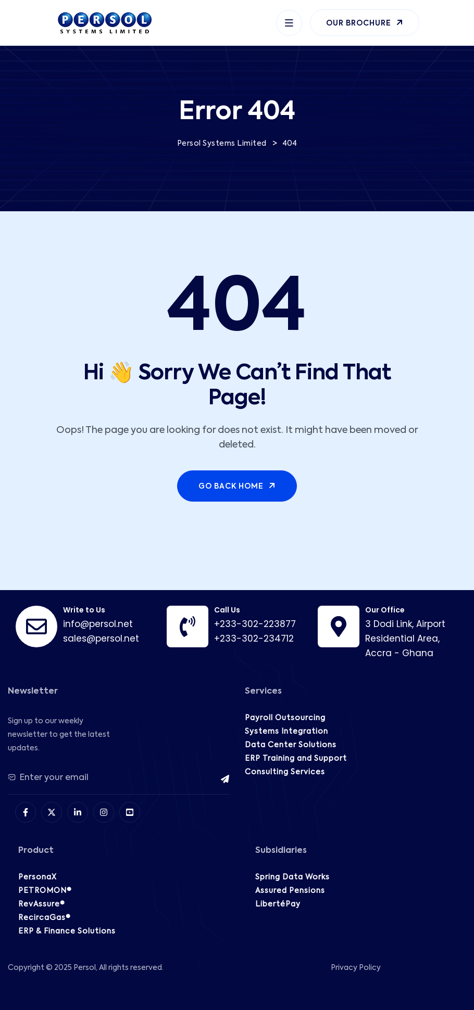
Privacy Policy (356, 967)
